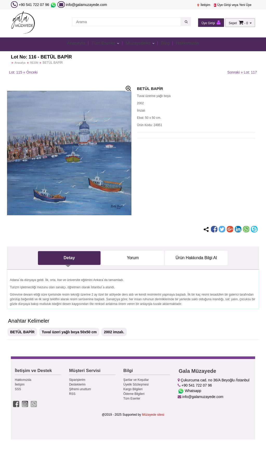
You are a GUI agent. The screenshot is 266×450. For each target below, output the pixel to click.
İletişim (203, 5)
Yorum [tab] (133, 258)
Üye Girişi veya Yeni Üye (232, 5)
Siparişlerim (77, 380)
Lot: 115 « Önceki (23, 72)
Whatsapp (189, 391)
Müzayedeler (139, 44)
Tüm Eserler (101, 44)
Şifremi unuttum (80, 389)
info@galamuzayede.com (82, 5)
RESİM (34, 62)
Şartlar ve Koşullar (136, 380)
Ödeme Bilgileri (133, 394)
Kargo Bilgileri (133, 389)
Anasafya (20, 62)
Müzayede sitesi (153, 414)
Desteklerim (77, 384)
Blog (168, 44)
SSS (18, 389)
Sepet (233, 23)
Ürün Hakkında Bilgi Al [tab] (196, 258)
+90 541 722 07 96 (34, 5)
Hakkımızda (192, 44)
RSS (72, 394)
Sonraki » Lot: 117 (242, 72)
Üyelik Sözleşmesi (136, 384)
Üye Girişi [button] (211, 22)
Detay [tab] (69, 258)
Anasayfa (71, 44)
